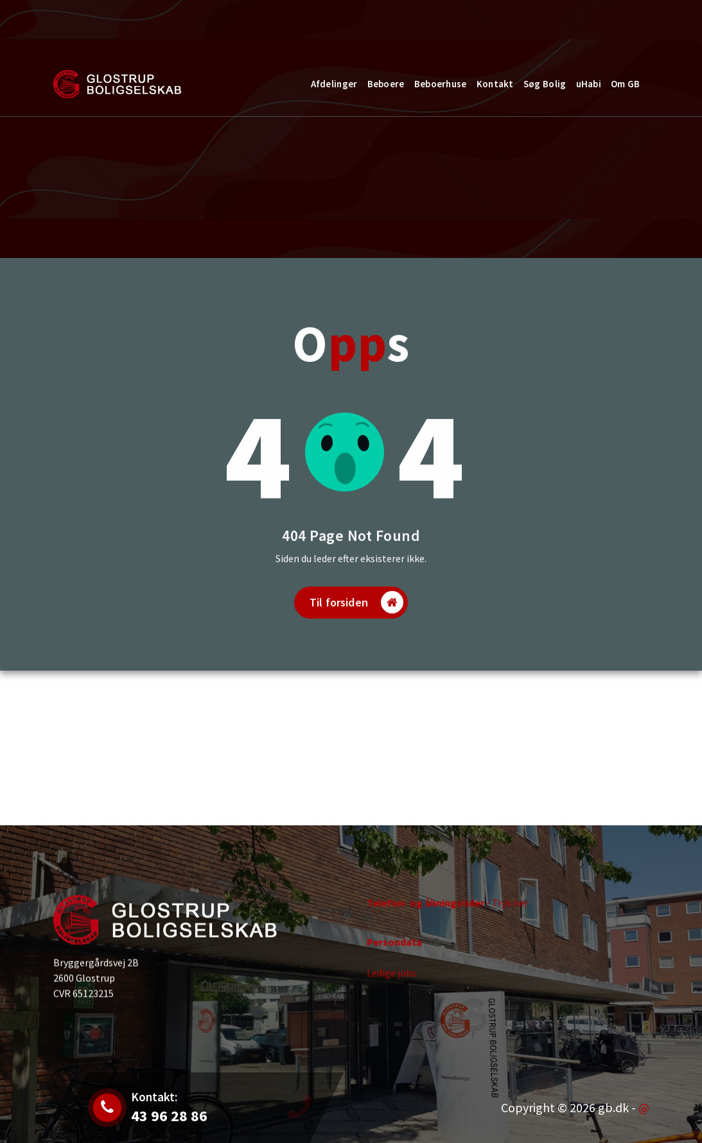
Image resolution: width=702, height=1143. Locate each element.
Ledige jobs (391, 980)
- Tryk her (447, 910)
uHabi (589, 84)
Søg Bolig (544, 84)
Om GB (625, 84)
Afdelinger (334, 84)
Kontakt (604, 21)
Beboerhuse (440, 84)
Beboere (386, 84)
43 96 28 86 (220, 28)
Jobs (118, 28)
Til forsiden (356, 621)
